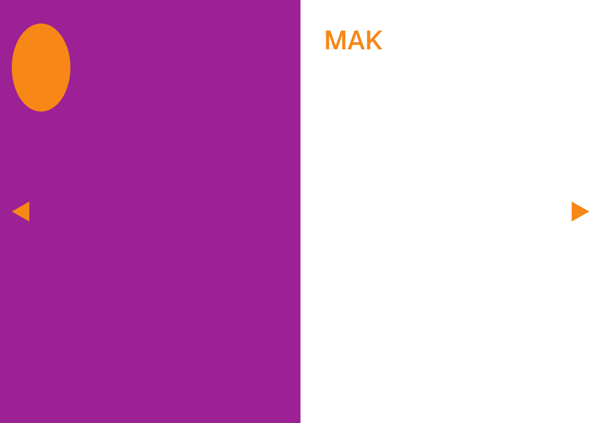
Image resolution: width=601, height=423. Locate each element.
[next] (580, 211)
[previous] (20, 211)
